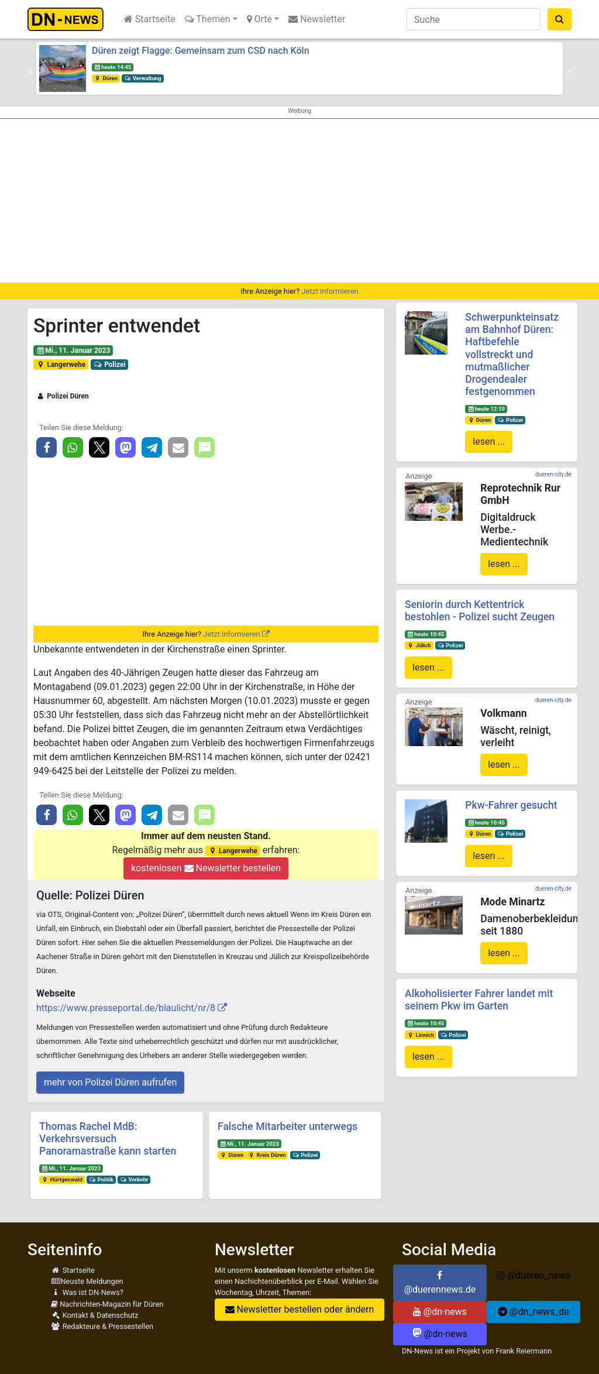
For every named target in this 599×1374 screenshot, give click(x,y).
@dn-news (440, 1311)
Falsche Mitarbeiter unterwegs (287, 1126)
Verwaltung (142, 78)
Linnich (420, 1035)
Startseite (149, 19)
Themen (207, 19)
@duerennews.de (440, 1282)
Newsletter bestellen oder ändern (299, 1309)
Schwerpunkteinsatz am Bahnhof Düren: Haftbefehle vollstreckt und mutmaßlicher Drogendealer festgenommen (512, 354)
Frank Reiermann (523, 1350)
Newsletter (316, 19)
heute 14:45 (113, 67)
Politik (101, 1179)
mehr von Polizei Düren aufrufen (110, 1082)
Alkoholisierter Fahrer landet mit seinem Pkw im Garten (479, 1000)
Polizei (110, 364)
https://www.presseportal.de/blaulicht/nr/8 (125, 1008)
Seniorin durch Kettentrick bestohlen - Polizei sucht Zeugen (480, 611)
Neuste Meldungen (87, 1281)
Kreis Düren (267, 1155)
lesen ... (489, 441)
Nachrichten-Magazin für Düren (107, 1304)
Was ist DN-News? (87, 1292)
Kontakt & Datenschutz (94, 1315)
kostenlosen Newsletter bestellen (206, 868)
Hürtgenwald (62, 1179)
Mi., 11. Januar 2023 (73, 350)
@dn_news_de (533, 1311)
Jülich (419, 645)
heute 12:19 (486, 409)
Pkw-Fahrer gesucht (511, 805)
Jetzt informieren (329, 291)
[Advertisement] (299, 201)
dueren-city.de (553, 474)
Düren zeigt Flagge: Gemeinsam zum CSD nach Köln (200, 50)
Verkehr (134, 1179)
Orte (260, 19)
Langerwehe (60, 364)
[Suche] (474, 19)
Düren (106, 78)
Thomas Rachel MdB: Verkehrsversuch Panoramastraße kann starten (107, 1139)
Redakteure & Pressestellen (102, 1326)
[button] (30, 71)
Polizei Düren (62, 396)
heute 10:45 (426, 634)
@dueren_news (533, 1275)
